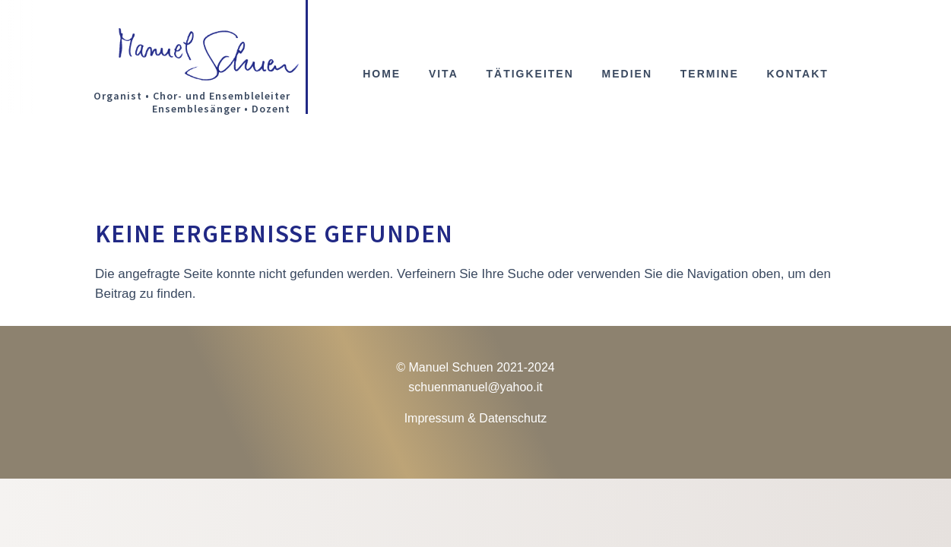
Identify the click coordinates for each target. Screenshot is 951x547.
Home (382, 74)
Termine (709, 74)
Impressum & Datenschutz (475, 418)
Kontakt (797, 74)
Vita (443, 74)
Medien (627, 74)
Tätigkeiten (529, 74)
